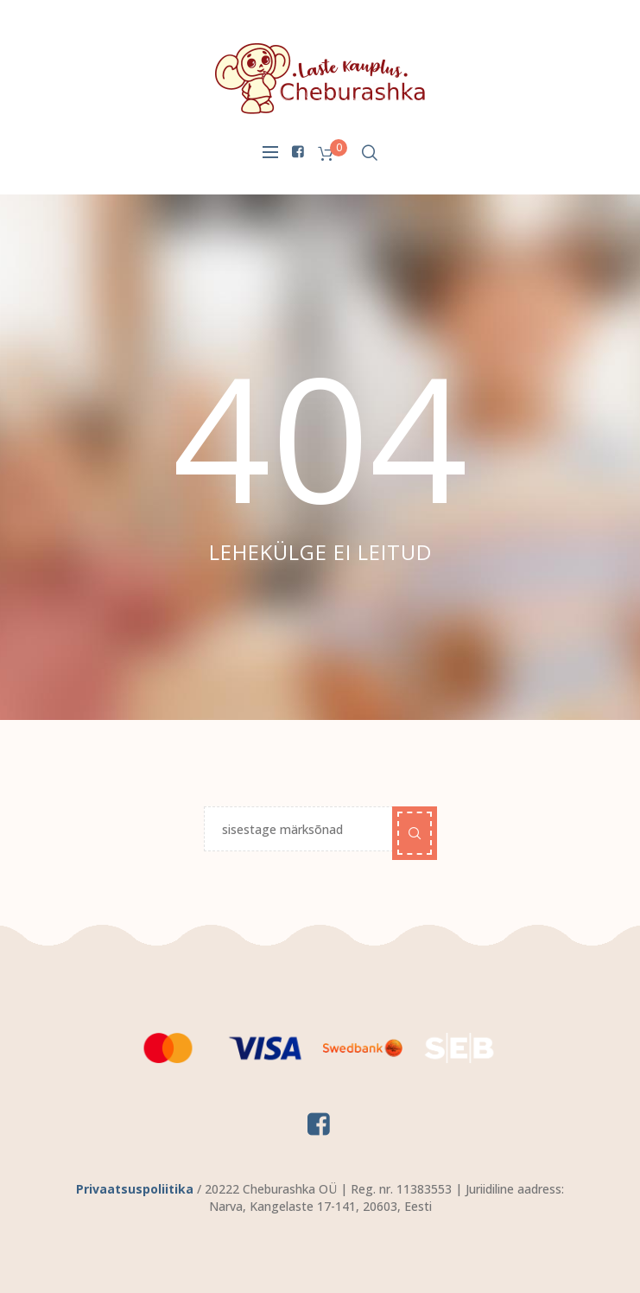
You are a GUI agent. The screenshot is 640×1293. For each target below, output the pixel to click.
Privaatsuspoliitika (134, 1189)
